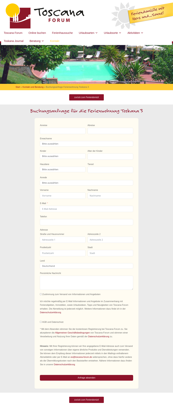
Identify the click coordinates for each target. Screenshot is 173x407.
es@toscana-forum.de (81, 357)
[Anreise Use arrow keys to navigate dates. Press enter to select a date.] (62, 131)
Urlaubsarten (88, 32)
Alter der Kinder (95, 151)
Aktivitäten (135, 32)
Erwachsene (46, 138)
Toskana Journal (14, 40)
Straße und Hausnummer (52, 234)
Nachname (93, 190)
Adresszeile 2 (94, 234)
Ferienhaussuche (62, 32)
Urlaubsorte (112, 32)
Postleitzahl (45, 247)
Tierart (91, 164)
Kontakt (54, 40)
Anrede (43, 177)
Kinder (43, 151)
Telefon (43, 216)
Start (18, 87)
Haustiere (44, 164)
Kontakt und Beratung (33, 87)
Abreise (91, 125)
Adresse (44, 230)
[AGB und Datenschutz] (41, 322)
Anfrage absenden (86, 378)
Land (42, 261)
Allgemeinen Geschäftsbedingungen (72, 333)
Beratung (37, 40)
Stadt (90, 247)
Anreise (43, 125)
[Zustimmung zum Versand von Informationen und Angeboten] (41, 294)
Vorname (44, 190)
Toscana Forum (13, 32)
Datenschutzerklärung (50, 312)
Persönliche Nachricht (50, 273)
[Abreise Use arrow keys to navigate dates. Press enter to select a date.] (110, 131)
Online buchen (37, 32)
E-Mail (43, 203)
